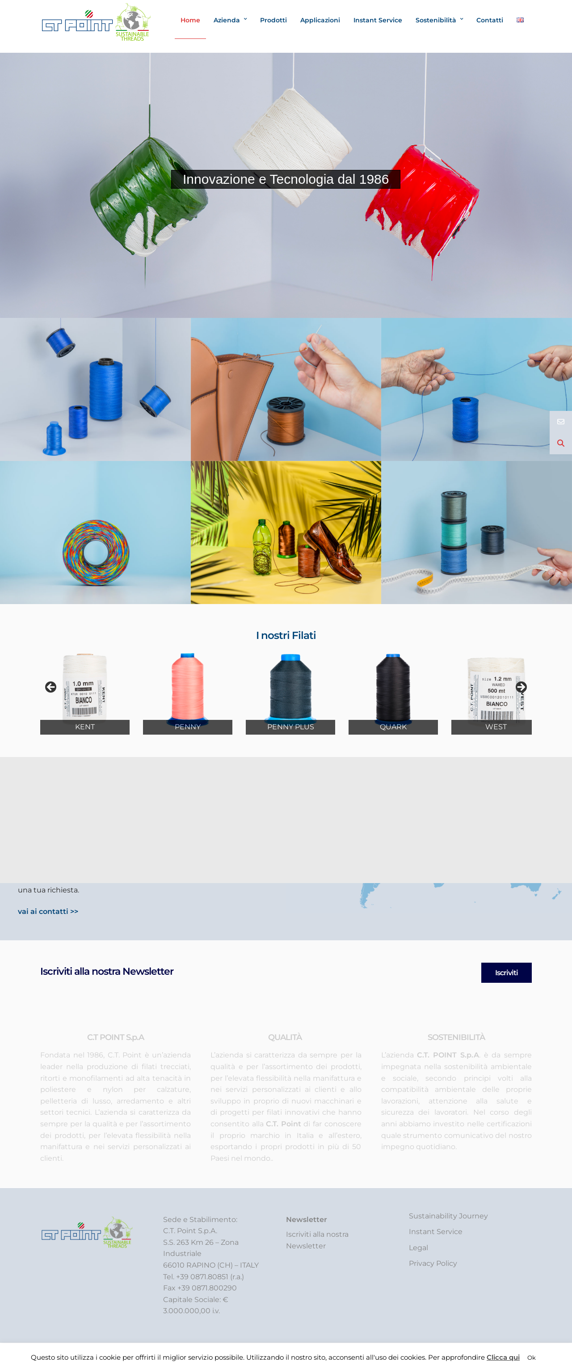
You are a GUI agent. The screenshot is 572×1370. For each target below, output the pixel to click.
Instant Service (377, 20)
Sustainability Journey (448, 1216)
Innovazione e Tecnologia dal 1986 (286, 179)
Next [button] (520, 687)
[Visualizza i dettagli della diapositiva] (85, 690)
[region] (286, 690)
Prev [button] (51, 687)
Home (190, 20)
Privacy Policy (433, 1263)
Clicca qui (503, 1357)
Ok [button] (531, 1357)
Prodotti (273, 20)
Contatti (489, 20)
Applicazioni (320, 20)
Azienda (227, 20)
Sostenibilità (436, 20)
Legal (418, 1247)
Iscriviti (506, 972)
